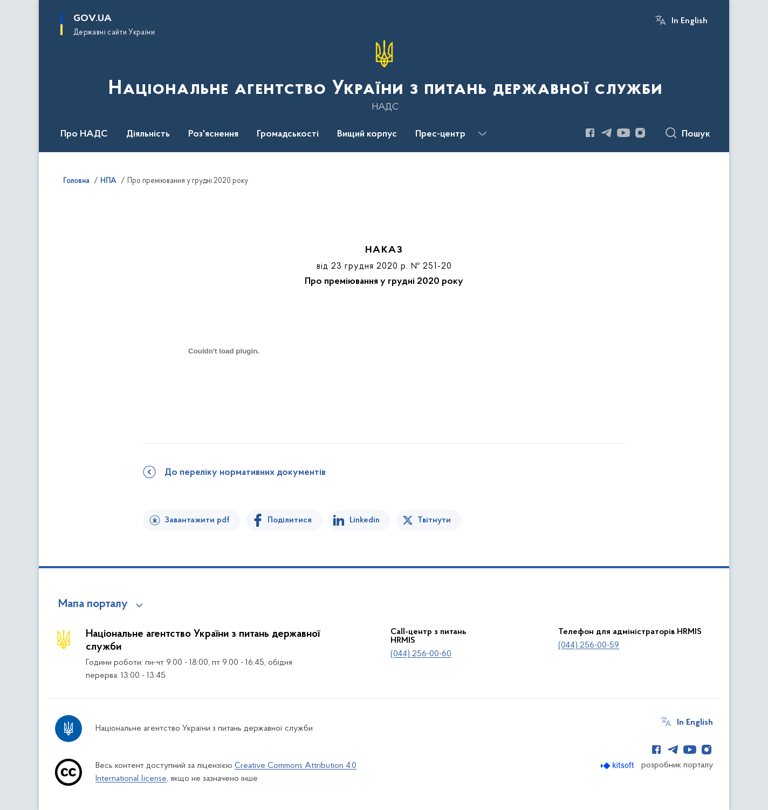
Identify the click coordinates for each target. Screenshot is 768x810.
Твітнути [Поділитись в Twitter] (434, 520)
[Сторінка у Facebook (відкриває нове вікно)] (590, 132)
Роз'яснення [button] (213, 134)
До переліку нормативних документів (245, 473)
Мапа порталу (93, 604)
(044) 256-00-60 (420, 654)
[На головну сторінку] (384, 75)
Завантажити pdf (197, 520)
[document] (224, 389)
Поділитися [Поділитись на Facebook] (290, 520)
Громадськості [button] (288, 134)
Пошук (696, 134)
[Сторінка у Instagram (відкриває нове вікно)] (640, 132)
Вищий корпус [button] (367, 134)
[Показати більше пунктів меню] (482, 134)
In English (689, 21)
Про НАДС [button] (84, 134)
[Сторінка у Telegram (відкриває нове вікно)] (606, 132)
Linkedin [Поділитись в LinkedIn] (364, 520)
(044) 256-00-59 (588, 645)
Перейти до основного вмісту (7, 7)
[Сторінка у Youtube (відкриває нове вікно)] (623, 132)
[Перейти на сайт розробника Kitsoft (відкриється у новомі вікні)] (618, 765)
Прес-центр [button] (440, 134)
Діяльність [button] (148, 134)
